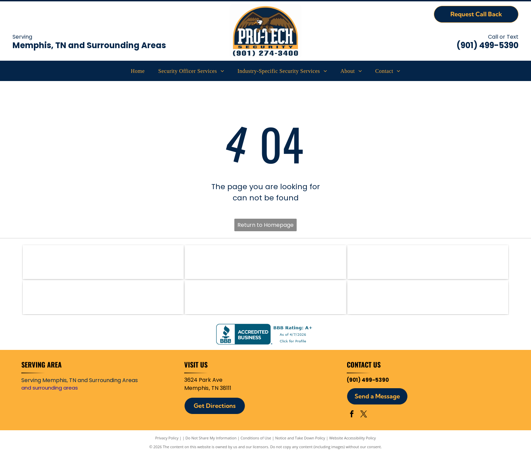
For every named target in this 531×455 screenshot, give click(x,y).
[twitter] (364, 415)
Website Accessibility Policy (352, 437)
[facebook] (352, 415)
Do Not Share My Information (211, 437)
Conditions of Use (255, 437)
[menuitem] (137, 71)
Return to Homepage (265, 225)
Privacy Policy (166, 437)
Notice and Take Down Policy (300, 437)
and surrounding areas (49, 387)
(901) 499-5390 (487, 45)
